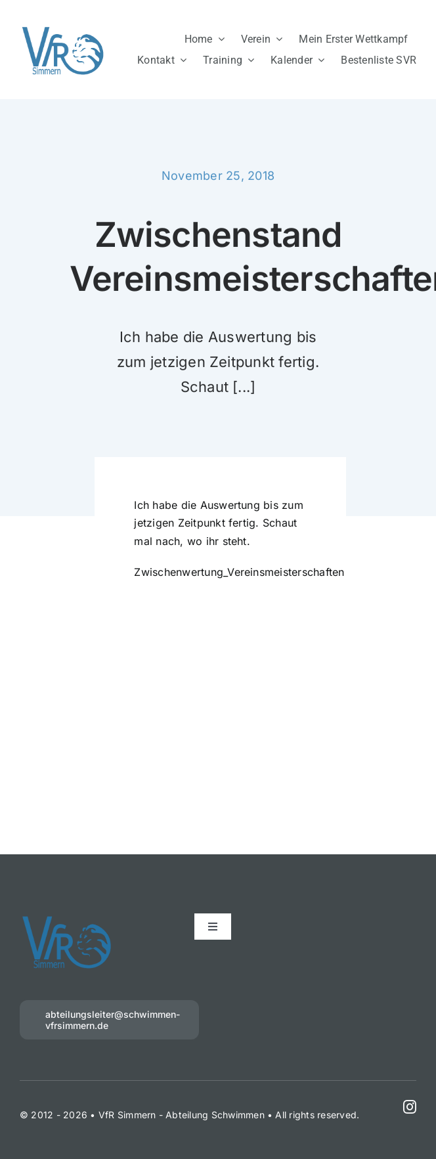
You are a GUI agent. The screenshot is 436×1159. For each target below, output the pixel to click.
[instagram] (409, 1107)
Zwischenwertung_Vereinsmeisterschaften (239, 573)
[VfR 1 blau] (63, 29)
